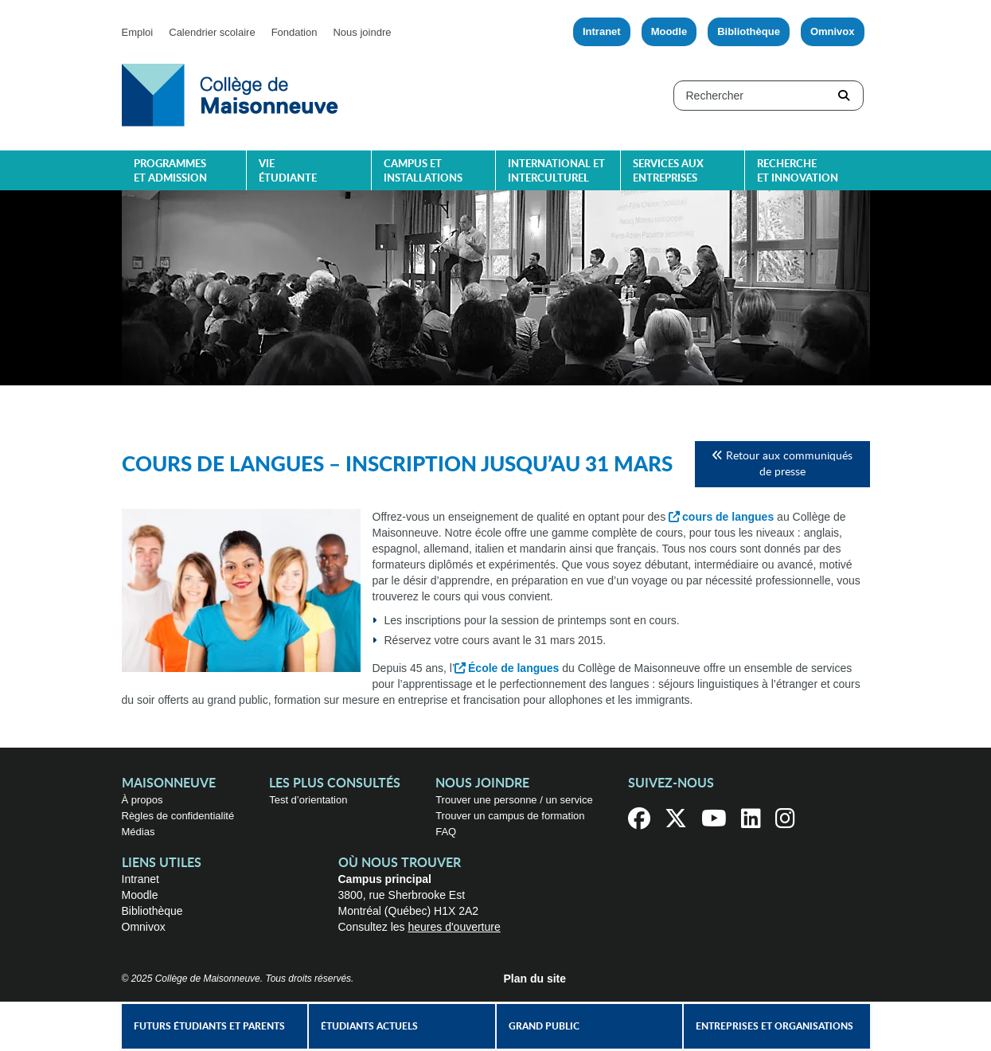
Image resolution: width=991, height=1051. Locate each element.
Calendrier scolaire (212, 32)
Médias (138, 832)
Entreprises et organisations (774, 1026)
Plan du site (535, 978)
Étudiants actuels (369, 1026)
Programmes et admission (170, 171)
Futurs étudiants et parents (209, 1026)
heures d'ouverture (454, 926)
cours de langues (728, 516)
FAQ (445, 832)
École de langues (513, 668)
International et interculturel (556, 171)
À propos (142, 800)
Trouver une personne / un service (514, 800)
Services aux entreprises (668, 171)
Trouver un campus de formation (509, 816)
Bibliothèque (748, 31)
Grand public (544, 1026)
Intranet (602, 31)
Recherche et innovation (797, 171)
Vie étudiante (288, 171)
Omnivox (832, 31)
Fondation (294, 32)
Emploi (138, 32)
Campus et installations (423, 171)
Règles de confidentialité (178, 816)
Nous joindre (362, 32)
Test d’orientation (308, 800)
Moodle (669, 31)
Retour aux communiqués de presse (782, 464)
